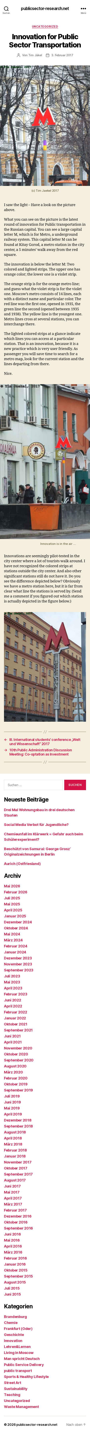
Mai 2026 (12, 886)
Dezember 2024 (18, 922)
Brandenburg (15, 1317)
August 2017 (15, 1180)
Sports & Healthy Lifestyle (26, 1377)
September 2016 (18, 1228)
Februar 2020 (16, 1078)
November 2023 (18, 964)
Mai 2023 (12, 982)
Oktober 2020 (16, 1054)
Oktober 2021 (15, 1024)
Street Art (12, 1383)
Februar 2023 (15, 994)
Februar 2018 (15, 1150)
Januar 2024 (15, 952)
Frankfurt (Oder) (18, 1329)
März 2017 (13, 1204)
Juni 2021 (12, 1036)
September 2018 (18, 1126)
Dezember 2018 (18, 1120)
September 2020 (19, 1060)
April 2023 (13, 988)
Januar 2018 (15, 1156)
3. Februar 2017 (62, 55)
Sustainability (16, 1389)
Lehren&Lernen (17, 1347)
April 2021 (13, 1042)
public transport (18, 1371)
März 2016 (13, 1252)
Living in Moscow (19, 1353)
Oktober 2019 (16, 1084)
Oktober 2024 (16, 928)
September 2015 (18, 1276)
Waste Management (21, 1407)
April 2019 (13, 1114)
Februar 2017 (15, 1210)
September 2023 (18, 970)
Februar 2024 (15, 946)
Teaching (12, 1395)
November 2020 (18, 1048)
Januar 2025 (15, 916)
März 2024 (13, 940)
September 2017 (18, 1174)
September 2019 (18, 1090)
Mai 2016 (12, 1240)
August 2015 (15, 1282)
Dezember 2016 (18, 1216)
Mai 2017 (12, 1192)
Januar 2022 (15, 1018)
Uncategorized (45, 26)
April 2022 (13, 1006)
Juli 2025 (12, 898)
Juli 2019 (12, 1096)
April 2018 (13, 1138)
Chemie (10, 1323)
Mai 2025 (12, 904)
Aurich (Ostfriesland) (22, 864)
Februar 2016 (15, 1258)
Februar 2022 (15, 1012)
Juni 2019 (12, 1102)
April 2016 (13, 1246)
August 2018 (15, 1132)
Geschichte (14, 1335)
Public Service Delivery (24, 1365)
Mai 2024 (12, 934)
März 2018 (13, 1144)
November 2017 (18, 1162)
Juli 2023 (12, 976)
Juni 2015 (12, 1294)
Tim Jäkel (35, 55)
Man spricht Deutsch (22, 1359)
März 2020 (13, 1072)
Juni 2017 (12, 1186)
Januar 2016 (15, 1264)
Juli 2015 (12, 1288)
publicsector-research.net (45, 8)
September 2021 (18, 1030)
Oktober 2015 (16, 1270)
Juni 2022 (12, 1000)
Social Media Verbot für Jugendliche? (36, 825)
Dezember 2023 (18, 958)
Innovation (13, 1341)
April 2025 (13, 910)
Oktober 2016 (16, 1222)
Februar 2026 (15, 892)
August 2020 (15, 1066)
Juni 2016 (12, 1234)
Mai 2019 (12, 1108)
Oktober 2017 (15, 1168)
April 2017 (13, 1198)
